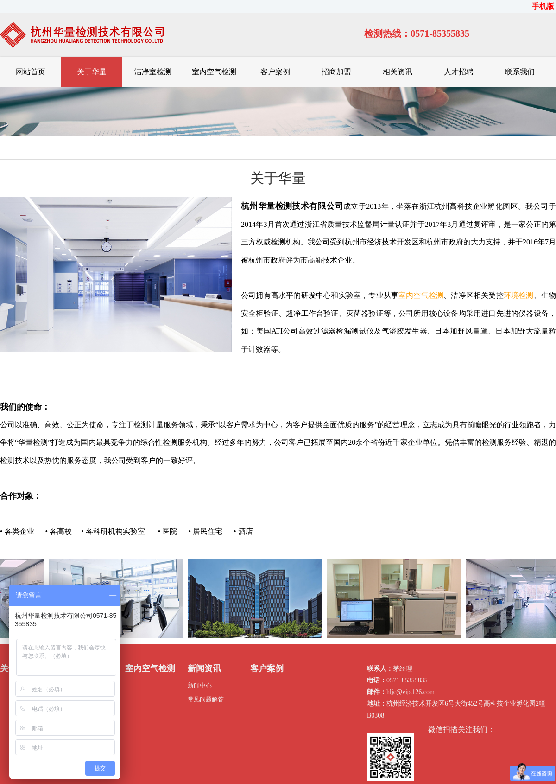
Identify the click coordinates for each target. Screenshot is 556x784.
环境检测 (519, 295)
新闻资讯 (204, 668)
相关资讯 (397, 72)
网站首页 (30, 72)
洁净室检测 (152, 72)
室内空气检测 (214, 72)
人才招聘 (459, 72)
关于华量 (92, 72)
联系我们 (520, 72)
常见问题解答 (206, 699)
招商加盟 (336, 72)
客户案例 (275, 72)
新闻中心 (200, 685)
